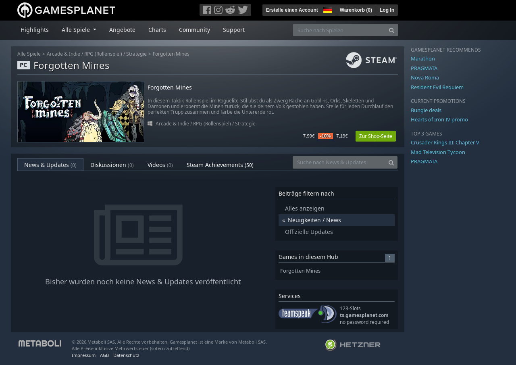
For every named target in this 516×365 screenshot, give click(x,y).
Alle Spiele (29, 54)
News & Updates (50, 165)
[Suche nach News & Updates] (339, 162)
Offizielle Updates (309, 232)
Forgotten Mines (171, 54)
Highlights (35, 29)
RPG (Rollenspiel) (103, 54)
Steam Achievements (220, 165)
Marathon (423, 58)
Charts (157, 29)
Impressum (84, 355)
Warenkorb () (356, 10)
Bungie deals (426, 110)
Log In (387, 10)
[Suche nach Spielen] (339, 30)
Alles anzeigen (305, 208)
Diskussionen (112, 165)
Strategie (136, 54)
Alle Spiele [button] (77, 29)
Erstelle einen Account (292, 10)
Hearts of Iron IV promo (439, 119)
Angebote (122, 29)
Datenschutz (126, 355)
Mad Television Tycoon (438, 152)
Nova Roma (425, 77)
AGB (104, 355)
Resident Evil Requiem (437, 87)
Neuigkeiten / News (314, 220)
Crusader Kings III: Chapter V (445, 142)
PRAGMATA (424, 68)
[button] (327, 9)
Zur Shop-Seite (375, 136)
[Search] (391, 30)
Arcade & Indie (63, 54)
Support (234, 29)
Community (194, 29)
